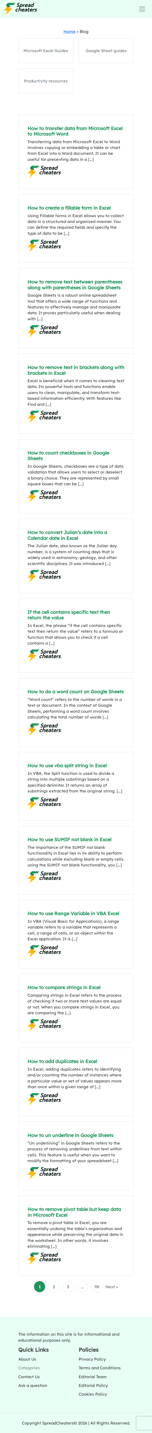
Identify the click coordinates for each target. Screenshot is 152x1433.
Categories (29, 1367)
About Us (27, 1359)
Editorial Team (93, 1376)
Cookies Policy (93, 1394)
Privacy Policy (92, 1359)
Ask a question (32, 1385)
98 (97, 1286)
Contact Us (29, 1376)
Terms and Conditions (100, 1367)
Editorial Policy (93, 1385)
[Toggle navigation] (142, 9)
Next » (112, 1286)
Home (69, 31)
